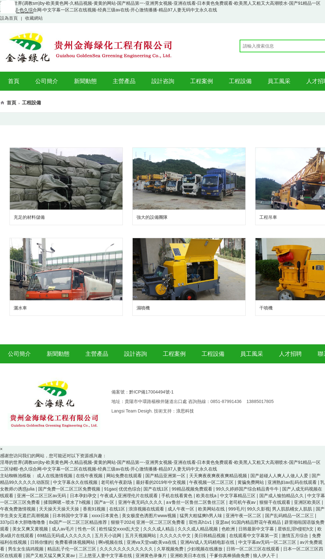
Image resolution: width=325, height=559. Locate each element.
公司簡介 (46, 81)
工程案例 (201, 81)
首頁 (13, 81)
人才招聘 (290, 354)
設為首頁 (9, 18)
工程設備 (240, 81)
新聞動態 (85, 81)
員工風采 (279, 81)
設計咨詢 (162, 81)
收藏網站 (34, 18)
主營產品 (124, 81)
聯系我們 (17, 14)
